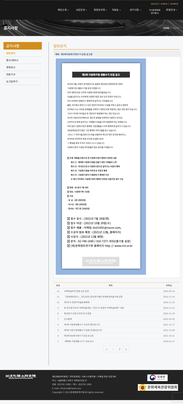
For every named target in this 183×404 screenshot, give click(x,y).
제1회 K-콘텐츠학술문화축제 (77, 302)
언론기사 (10, 74)
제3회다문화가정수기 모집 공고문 (79, 335)
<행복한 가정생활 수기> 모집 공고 (79, 341)
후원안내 (171, 9)
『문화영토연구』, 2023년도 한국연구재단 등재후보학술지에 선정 (93, 296)
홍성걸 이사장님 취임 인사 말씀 (77, 313)
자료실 (115, 9)
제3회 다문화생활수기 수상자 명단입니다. (82, 324)
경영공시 (10, 67)
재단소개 (62, 9)
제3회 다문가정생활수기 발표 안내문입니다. (83, 330)
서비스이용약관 (89, 376)
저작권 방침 (75, 376)
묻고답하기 (12, 81)
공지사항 (135, 9)
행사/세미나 (12, 60)
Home (166, 27)
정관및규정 (100, 9)
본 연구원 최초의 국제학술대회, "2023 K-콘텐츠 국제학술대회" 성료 (94, 307)
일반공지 (10, 53)
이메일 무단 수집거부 (107, 376)
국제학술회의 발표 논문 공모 (76, 291)
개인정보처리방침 (60, 376)
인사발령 (68, 318)
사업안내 (80, 9)
